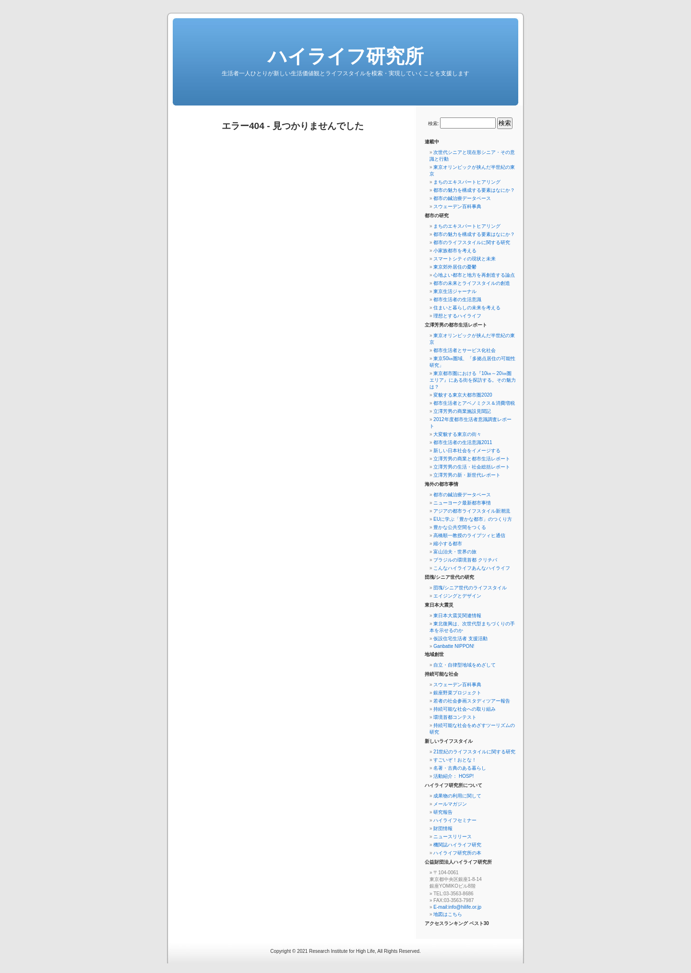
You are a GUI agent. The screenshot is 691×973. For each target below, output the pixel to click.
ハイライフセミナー (455, 820)
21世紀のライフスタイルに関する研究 (474, 751)
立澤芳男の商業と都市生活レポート (471, 458)
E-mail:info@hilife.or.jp (457, 907)
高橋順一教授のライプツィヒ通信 (469, 535)
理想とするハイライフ (457, 315)
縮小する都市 (447, 543)
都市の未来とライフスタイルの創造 (471, 283)
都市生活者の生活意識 (457, 299)
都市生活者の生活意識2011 (462, 442)
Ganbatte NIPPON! (453, 646)
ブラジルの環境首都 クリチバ (465, 560)
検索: (433, 123)
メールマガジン (450, 804)
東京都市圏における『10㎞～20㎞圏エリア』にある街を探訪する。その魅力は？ (472, 380)
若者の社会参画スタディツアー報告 (471, 700)
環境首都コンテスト (455, 717)
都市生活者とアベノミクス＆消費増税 (474, 403)
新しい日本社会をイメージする (466, 450)
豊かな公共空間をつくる (459, 527)
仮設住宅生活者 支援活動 (460, 638)
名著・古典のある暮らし (459, 768)
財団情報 (443, 828)
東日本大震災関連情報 (457, 615)
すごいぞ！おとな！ (455, 759)
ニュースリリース (452, 836)
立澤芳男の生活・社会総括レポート (471, 466)
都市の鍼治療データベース (462, 198)
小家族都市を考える (455, 250)
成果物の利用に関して (457, 795)
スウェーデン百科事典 (457, 206)
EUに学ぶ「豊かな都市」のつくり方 (472, 519)
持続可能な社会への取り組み (464, 709)
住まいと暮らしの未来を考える (466, 307)
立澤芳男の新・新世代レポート (466, 475)
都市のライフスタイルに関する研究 (471, 242)
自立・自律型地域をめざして (464, 665)
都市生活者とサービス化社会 (464, 350)
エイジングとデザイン (457, 595)
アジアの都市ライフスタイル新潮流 (471, 511)
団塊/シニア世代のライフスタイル (470, 587)
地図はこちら (447, 914)
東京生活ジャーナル (455, 291)
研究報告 (443, 812)
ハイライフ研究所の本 (457, 853)
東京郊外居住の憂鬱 (455, 267)
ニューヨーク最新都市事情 (462, 502)
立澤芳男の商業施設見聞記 (462, 411)
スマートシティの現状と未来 (464, 258)
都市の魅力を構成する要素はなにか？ (474, 190)
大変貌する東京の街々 (457, 434)
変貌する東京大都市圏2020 (462, 395)
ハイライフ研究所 (346, 56)
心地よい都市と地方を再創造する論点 (474, 275)
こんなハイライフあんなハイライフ (471, 568)
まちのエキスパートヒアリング (466, 182)
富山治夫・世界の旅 (455, 551)
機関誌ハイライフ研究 (457, 844)
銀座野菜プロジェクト (457, 692)
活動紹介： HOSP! (453, 776)
